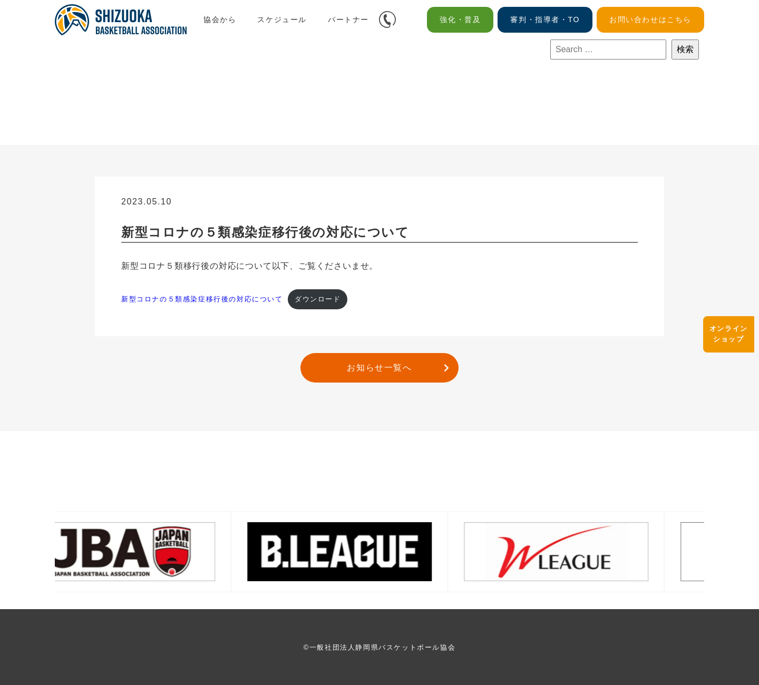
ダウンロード (318, 299)
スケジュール (282, 19)
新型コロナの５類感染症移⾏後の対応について (202, 299)
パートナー (348, 19)
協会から (219, 19)
